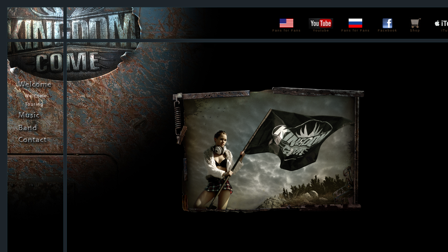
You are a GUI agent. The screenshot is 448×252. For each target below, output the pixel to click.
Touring (34, 104)
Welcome (36, 95)
